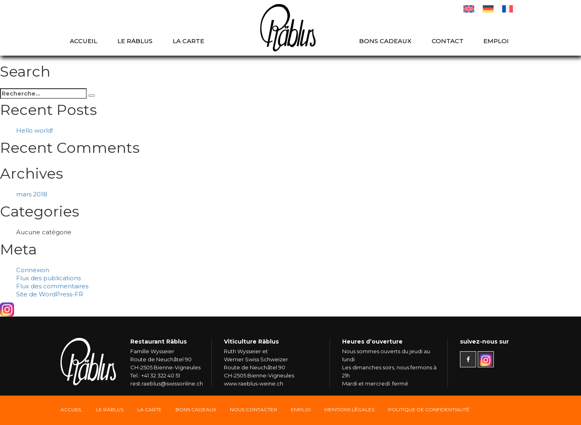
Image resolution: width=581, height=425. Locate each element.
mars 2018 (31, 194)
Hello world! (34, 130)
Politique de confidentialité (429, 409)
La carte (188, 41)
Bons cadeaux (385, 41)
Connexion (32, 270)
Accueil (83, 41)
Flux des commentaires (52, 286)
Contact (448, 41)
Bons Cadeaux (196, 409)
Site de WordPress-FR (49, 294)
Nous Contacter (253, 409)
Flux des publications (48, 278)
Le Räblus (135, 41)
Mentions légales (349, 409)
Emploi (496, 41)
